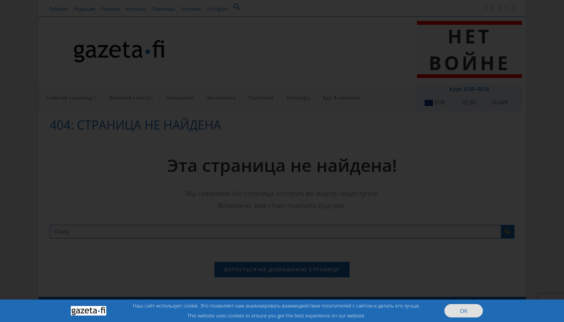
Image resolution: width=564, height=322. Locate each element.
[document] (282, 161)
